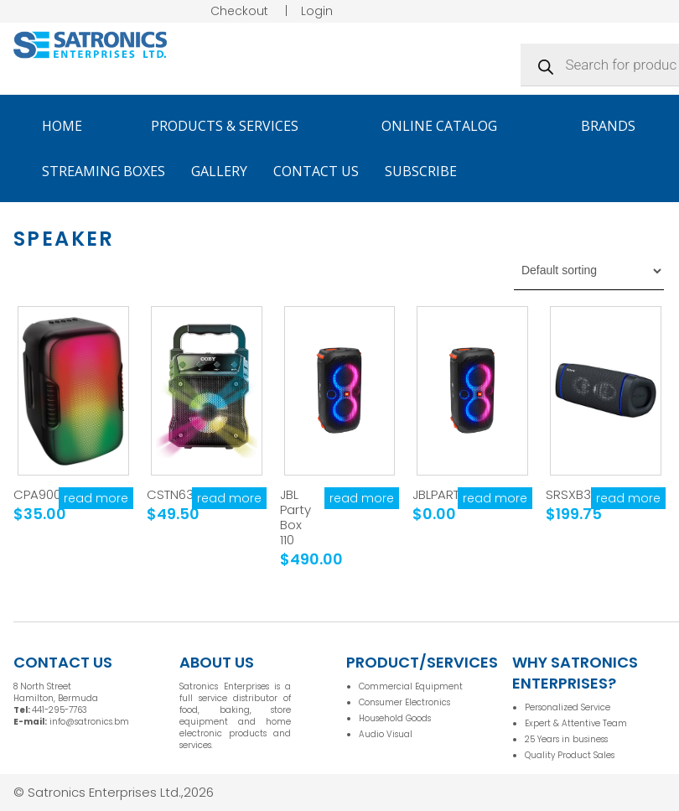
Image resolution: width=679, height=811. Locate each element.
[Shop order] (589, 271)
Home (62, 126)
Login (317, 11)
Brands (615, 126)
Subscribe (421, 171)
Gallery (219, 171)
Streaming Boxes (103, 171)
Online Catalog (446, 126)
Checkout (239, 11)
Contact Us (316, 171)
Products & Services (232, 126)
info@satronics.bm (89, 721)
